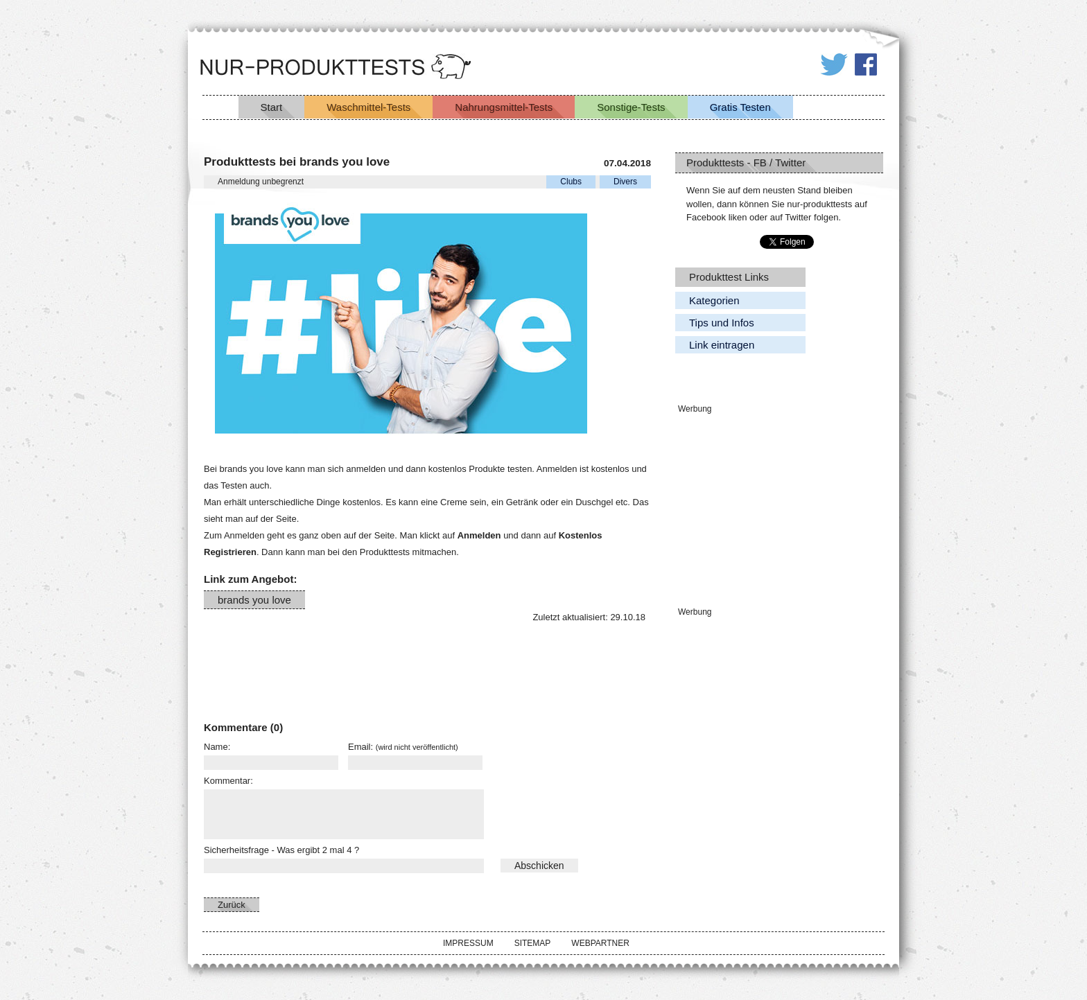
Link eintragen (721, 345)
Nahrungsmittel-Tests (504, 107)
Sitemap (532, 943)
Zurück (231, 905)
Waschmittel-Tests (368, 107)
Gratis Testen (740, 107)
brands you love (254, 600)
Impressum (468, 943)
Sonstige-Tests (631, 107)
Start (272, 107)
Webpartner (600, 943)
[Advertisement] (273, 661)
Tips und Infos (721, 322)
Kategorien (714, 300)
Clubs (571, 181)
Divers (625, 181)
